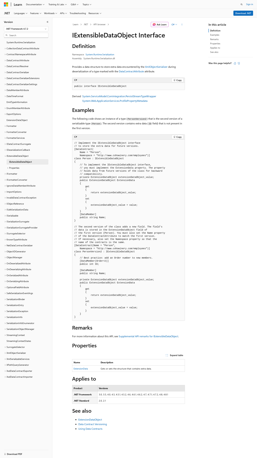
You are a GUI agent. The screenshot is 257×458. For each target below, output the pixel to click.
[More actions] (182, 24)
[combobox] (26, 28)
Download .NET (243, 13)
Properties (215, 43)
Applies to (215, 47)
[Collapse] (47, 22)
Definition (215, 30)
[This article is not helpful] (239, 63)
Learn (75, 24)
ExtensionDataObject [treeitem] (17, 120)
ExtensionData (81, 368)
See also (214, 52)
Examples (214, 34)
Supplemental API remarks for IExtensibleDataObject (148, 336)
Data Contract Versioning (92, 424)
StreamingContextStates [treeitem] (19, 340)
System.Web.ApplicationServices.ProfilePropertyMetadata (115, 100)
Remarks (214, 39)
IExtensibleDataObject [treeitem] (20, 161)
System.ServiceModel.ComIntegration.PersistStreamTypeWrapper (119, 96)
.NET (86, 24)
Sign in (249, 4)
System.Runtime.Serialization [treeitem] (21, 42)
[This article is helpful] (235, 63)
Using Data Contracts (90, 428)
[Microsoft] (6, 4)
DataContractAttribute (131, 71)
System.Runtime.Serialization (100, 54)
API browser (99, 24)
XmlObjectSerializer (156, 66)
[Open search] (241, 4)
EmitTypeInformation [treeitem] (17, 102)
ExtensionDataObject (90, 419)
